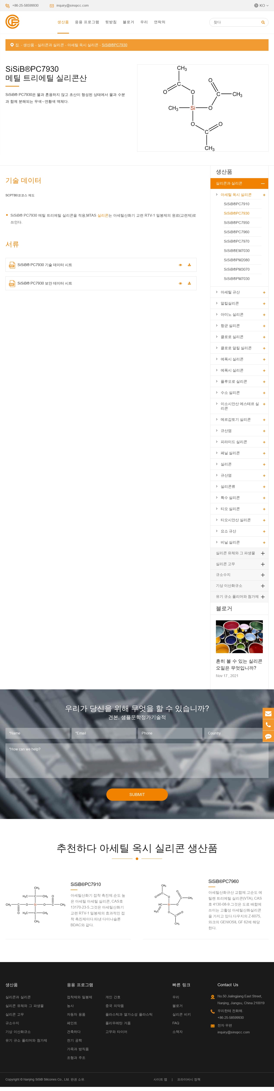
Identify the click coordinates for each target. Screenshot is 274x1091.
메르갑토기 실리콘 (236, 419)
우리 (144, 21)
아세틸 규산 (230, 292)
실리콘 (102, 215)
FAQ (175, 1027)
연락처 (160, 21)
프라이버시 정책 (188, 1083)
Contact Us (228, 989)
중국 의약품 (114, 1010)
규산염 (226, 430)
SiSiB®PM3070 (236, 269)
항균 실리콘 (230, 325)
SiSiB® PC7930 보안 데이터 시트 (40, 283)
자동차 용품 (76, 1018)
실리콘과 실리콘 (51, 45)
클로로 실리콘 (232, 337)
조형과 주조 (76, 1062)
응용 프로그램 (87, 21)
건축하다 (74, 1036)
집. (17, 45)
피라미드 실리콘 (234, 442)
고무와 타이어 (116, 1036)
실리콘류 (228, 486)
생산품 (63, 21)
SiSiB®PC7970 (236, 241)
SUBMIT (137, 798)
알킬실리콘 (230, 303)
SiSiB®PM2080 (236, 260)
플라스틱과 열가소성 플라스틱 (129, 1018)
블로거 (128, 21)
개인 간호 (112, 1001)
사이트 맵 (160, 1083)
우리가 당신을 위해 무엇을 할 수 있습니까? (137, 710)
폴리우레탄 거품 (118, 1027)
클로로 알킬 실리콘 (236, 348)
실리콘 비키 (181, 1018)
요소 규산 (228, 531)
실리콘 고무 (225, 564)
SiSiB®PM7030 (236, 278)
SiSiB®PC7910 (236, 204)
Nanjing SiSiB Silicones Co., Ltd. (46, 1083)
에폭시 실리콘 (232, 359)
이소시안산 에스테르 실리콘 (240, 406)
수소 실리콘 (230, 392)
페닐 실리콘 (230, 453)
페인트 (72, 1027)
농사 (70, 1010)
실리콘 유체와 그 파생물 (235, 553)
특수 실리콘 (230, 497)
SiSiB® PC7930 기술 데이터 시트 (40, 265)
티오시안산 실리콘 (236, 520)
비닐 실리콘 (230, 542)
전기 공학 (74, 1044)
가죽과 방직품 (78, 1053)
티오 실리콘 (230, 509)
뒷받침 (111, 21)
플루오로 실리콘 (234, 381)
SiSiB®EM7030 (236, 250)
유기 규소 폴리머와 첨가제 (237, 596)
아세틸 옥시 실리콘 (83, 45)
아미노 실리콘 (232, 314)
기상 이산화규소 (229, 586)
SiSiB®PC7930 (114, 45)
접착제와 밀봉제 (79, 1001)
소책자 (177, 1036)
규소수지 (223, 575)
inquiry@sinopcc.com (73, 5)
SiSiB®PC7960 (236, 232)
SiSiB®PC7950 (236, 222)
